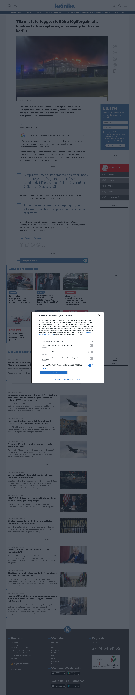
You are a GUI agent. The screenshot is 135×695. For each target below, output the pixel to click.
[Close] (100, 316)
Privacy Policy (78, 379)
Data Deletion (57, 379)
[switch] (90, 345)
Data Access (67, 379)
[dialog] (67, 347)
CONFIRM (53, 372)
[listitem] (67, 341)
